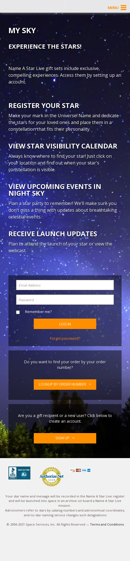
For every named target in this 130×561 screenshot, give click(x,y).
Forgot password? (65, 338)
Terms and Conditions (107, 524)
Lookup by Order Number (62, 384)
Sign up (62, 437)
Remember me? (38, 311)
